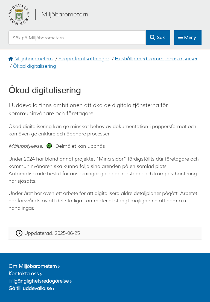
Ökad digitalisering (34, 66)
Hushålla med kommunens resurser (156, 59)
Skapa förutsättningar (84, 59)
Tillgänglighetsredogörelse (38, 281)
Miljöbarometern (33, 59)
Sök (161, 37)
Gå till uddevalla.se (30, 288)
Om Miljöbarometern (32, 266)
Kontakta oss (23, 274)
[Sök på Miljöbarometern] (77, 37)
